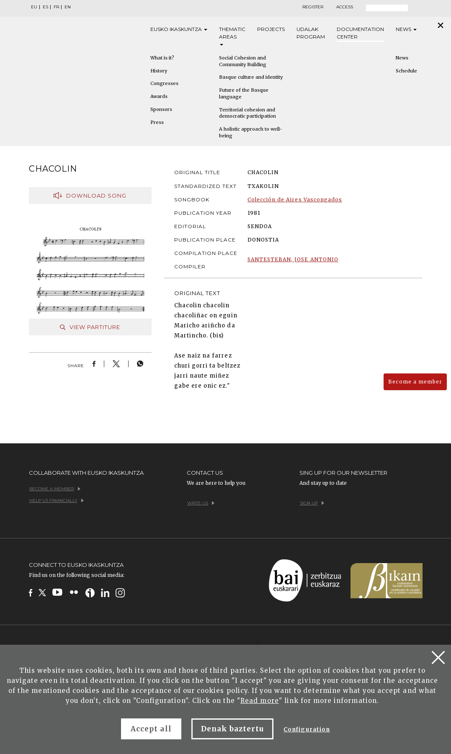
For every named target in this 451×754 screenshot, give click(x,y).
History (158, 71)
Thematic (232, 36)
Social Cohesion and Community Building (242, 61)
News (406, 29)
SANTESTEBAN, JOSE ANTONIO (292, 259)
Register (312, 7)
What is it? (162, 58)
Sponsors (161, 109)
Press (157, 122)
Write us (200, 503)
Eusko (178, 29)
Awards (159, 96)
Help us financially (56, 500)
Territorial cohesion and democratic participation (247, 113)
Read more (259, 701)
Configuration (306, 729)
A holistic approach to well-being (250, 132)
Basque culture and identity (251, 77)
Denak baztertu (232, 728)
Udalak (310, 33)
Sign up (312, 503)
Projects (271, 29)
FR (56, 7)
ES (45, 7)
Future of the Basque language (243, 93)
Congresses (164, 83)
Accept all (151, 728)
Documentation (360, 33)
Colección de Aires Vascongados (294, 199)
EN (67, 7)
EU (34, 7)
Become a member (415, 381)
